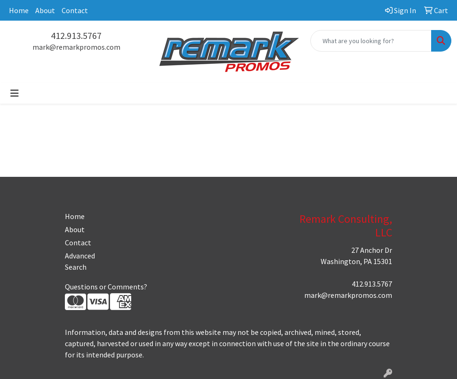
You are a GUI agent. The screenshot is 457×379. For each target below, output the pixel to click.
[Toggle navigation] (14, 93)
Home (19, 10)
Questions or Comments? (106, 286)
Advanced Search (80, 261)
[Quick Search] (371, 41)
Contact (75, 10)
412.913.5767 (76, 35)
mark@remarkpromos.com (76, 47)
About (45, 10)
